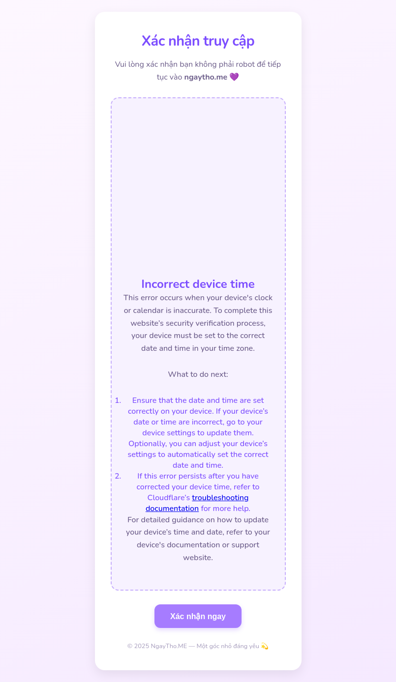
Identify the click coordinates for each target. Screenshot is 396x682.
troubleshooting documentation (197, 503)
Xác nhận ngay (198, 616)
